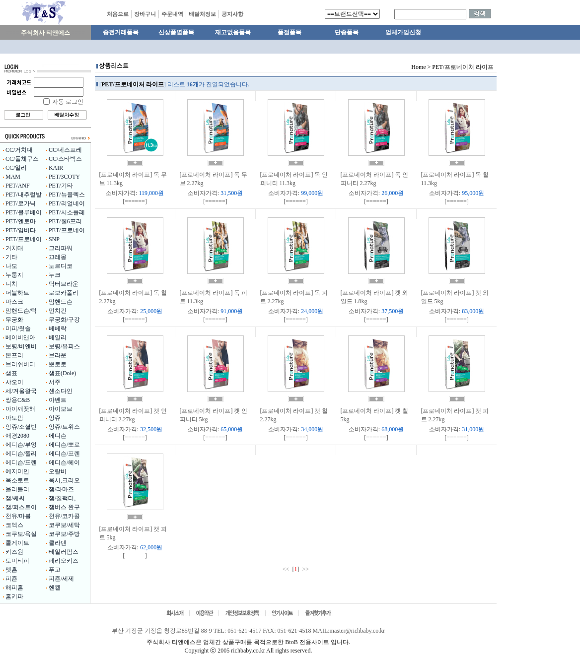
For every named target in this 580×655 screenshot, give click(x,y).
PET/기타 (61, 185)
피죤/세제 (61, 578)
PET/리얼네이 (67, 203)
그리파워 (60, 248)
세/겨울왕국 (21, 391)
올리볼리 (17, 489)
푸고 (55, 569)
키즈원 (14, 551)
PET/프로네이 (67, 230)
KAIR (56, 167)
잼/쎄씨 (15, 498)
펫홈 (11, 569)
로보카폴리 (63, 292)
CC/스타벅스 (65, 158)
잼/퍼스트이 (21, 507)
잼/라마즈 (61, 489)
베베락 (58, 328)
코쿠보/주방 (64, 533)
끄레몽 (58, 257)
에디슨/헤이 (64, 462)
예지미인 (17, 471)
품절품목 (289, 32)
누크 (55, 274)
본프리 (14, 355)
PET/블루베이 (23, 212)
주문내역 (172, 14)
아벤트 (58, 399)
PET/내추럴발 (23, 194)
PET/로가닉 (20, 203)
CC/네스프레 (65, 149)
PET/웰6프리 (65, 221)
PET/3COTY (64, 176)
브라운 (58, 355)
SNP (54, 239)
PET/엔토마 (20, 221)
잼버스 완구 (64, 507)
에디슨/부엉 (21, 444)
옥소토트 (17, 480)
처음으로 (118, 14)
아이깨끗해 (20, 408)
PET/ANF (17, 185)
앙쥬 (55, 417)
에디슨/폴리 (21, 453)
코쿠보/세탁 (64, 525)
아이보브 (60, 408)
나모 (11, 265)
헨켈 (55, 587)
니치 (11, 283)
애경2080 (17, 435)
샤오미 (14, 382)
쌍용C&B (17, 399)
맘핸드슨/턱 (21, 310)
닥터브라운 (63, 283)
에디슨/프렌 (64, 453)
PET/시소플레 (67, 212)
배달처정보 (202, 14)
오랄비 (58, 471)
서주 (55, 382)
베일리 (58, 337)
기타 (11, 257)
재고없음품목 (233, 32)
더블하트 (17, 292)
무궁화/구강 (64, 319)
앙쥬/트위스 (64, 426)
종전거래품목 (121, 32)
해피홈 (14, 587)
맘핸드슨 (60, 301)
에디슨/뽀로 (64, 444)
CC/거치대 (19, 149)
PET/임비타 (20, 230)
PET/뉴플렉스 (67, 194)
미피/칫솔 (18, 328)
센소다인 (60, 391)
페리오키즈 (63, 560)
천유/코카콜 (64, 516)
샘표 (11, 373)
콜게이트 (17, 542)
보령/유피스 (64, 346)
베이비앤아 (20, 337)
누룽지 (14, 274)
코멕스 (14, 525)
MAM (12, 176)
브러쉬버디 (20, 364)
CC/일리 (16, 167)
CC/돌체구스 (22, 158)
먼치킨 (58, 310)
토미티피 (17, 560)
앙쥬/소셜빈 (21, 426)
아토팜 (14, 417)
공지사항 (232, 14)
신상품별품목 (176, 32)
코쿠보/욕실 (21, 533)
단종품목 (347, 32)
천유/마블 (18, 516)
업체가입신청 (403, 32)
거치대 (14, 248)
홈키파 (14, 596)
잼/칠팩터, (62, 498)
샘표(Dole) (62, 373)
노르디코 (60, 265)
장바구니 (145, 14)
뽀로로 (58, 364)
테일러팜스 (63, 551)
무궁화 (14, 319)
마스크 (14, 301)
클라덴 (58, 542)
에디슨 (58, 435)
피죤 (11, 578)
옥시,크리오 (64, 480)
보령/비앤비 (21, 346)
